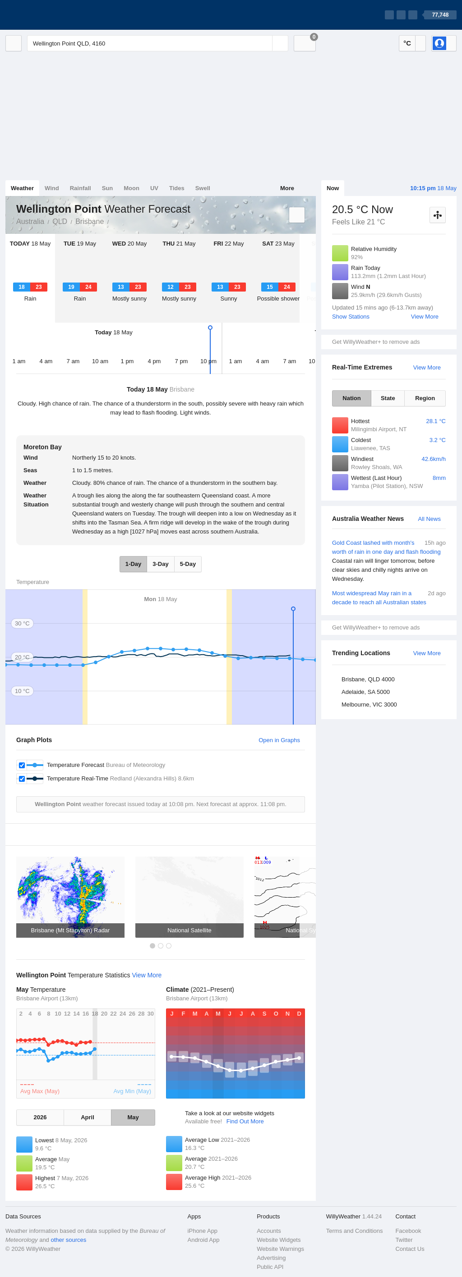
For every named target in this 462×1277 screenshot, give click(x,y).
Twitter (403, 1239)
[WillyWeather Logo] (47, 14)
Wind (52, 188)
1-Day (133, 564)
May (133, 1117)
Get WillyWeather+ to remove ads (376, 341)
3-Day (160, 564)
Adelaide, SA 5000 (366, 692)
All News (429, 518)
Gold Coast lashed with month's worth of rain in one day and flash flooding (389, 561)
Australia (30, 221)
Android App (204, 1239)
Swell (202, 188)
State (388, 398)
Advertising (271, 1257)
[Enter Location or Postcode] (157, 43)
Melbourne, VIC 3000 (369, 704)
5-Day (188, 564)
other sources (68, 1239)
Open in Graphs (279, 740)
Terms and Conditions (354, 1230)
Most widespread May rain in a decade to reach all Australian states (389, 597)
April (87, 1117)
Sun (107, 188)
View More (425, 316)
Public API (270, 1266)
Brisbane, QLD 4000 (368, 679)
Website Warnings (280, 1248)
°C (407, 43)
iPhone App (203, 1230)
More (287, 188)
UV (154, 188)
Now (333, 188)
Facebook (408, 1230)
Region (425, 398)
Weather (22, 188)
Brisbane (89, 221)
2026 (39, 1117)
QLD (59, 221)
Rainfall (80, 188)
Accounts (269, 1230)
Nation (351, 398)
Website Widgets (278, 1239)
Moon (131, 188)
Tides (177, 188)
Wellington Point (113, 220)
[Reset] (264, 43)
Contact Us (409, 1248)
